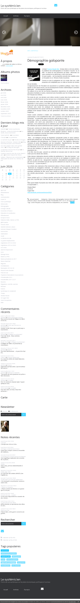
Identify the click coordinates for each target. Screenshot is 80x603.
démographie (16, 556)
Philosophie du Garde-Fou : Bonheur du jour (12, 159)
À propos (27, 16)
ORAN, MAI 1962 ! (6, 472)
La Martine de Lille (6, 238)
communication (5, 197)
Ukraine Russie (5, 295)
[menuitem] (6, 15)
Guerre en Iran (5, 510)
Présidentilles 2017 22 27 (8, 279)
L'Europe (3, 137)
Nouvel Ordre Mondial (7, 270)
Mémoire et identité (13, 373)
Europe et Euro (5, 217)
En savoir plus (72, 601)
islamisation (5, 550)
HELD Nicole (4, 388)
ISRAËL (3, 464)
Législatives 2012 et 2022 (8, 243)
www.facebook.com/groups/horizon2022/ (39, 192)
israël (3, 559)
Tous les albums (5, 83)
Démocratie (4, 204)
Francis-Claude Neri (53, 69)
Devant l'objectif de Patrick (13, 155)
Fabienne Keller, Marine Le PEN (10, 220)
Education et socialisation (8, 213)
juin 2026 (3, 93)
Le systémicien (10, 5)
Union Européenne (6, 300)
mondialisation (5, 266)
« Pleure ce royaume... (7, 487)
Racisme (3, 282)
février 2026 (4, 102)
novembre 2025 (5, 109)
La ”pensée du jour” (6, 140)
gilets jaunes (4, 222)
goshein (3, 317)
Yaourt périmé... (5, 135)
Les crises (4, 247)
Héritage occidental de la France (10, 449)
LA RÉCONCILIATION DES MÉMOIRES (12, 479)
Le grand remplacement (8, 240)
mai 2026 (3, 95)
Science (3, 288)
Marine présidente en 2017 (9, 259)
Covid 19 (3, 199)
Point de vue (4, 272)
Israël (2, 236)
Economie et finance (6, 211)
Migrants (3, 263)
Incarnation (15, 135)
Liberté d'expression (7, 249)
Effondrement (5, 215)
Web (2, 302)
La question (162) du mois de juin (10, 149)
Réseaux (3, 286)
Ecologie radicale (5, 208)
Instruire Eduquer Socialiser (9, 229)
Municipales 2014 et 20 (7, 268)
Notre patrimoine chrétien (15, 317)
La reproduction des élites (8, 502)
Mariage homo (5, 254)
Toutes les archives (6, 116)
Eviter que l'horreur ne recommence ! (11, 325)
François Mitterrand (13, 357)
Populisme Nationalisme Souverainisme (12, 275)
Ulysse (10, 365)
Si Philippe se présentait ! (15, 334)
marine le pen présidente (9, 553)
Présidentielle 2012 (6, 277)
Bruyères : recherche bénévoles (10, 131)
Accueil (6, 16)
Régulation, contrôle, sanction (9, 284)
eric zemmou (64, 202)
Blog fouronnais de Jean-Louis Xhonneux (13, 142)
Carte (4, 397)
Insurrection (4, 231)
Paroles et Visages (20, 140)
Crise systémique (6, 201)
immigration (21, 562)
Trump (3, 293)
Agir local (3, 190)
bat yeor (43, 202)
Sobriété (3, 129)
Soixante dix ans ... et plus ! (8, 495)
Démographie (5, 206)
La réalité (10, 380)
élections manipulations (53, 202)
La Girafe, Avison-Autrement (12, 132)
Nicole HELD (4, 342)
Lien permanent (33, 199)
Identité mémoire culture (8, 227)
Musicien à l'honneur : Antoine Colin (11, 142)
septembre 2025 (6, 113)
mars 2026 (4, 100)
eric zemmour (16, 565)
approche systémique (8, 562)
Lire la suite (9, 65)
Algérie (10, 350)
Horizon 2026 (5, 224)
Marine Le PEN (5, 256)
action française (35, 202)
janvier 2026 (4, 104)
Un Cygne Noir (5, 298)
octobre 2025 (5, 111)
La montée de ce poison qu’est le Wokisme (13, 456)
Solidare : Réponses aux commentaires (12, 157)
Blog (2, 194)
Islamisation (4, 233)
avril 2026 (3, 97)
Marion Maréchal (5, 261)
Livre (2, 252)
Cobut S (3, 357)
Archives (16, 16)
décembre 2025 (5, 106)
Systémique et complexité (8, 291)
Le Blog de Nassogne (13, 147)
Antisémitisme (5, 192)
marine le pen (6, 556)
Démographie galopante (45, 60)
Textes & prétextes (14, 129)
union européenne (12, 559)
